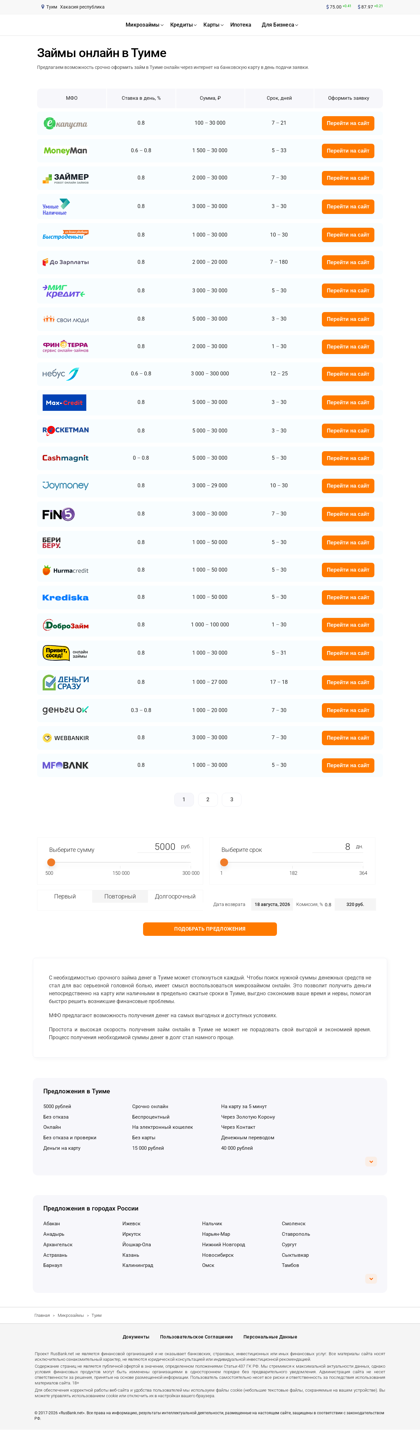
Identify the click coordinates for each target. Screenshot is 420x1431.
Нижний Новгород (223, 1245)
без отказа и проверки (69, 1138)
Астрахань (55, 1255)
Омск (208, 1265)
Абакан (51, 1224)
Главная (42, 1315)
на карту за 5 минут (244, 1106)
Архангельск (58, 1245)
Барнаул (52, 1265)
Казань (130, 1255)
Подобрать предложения (210, 929)
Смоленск (293, 1224)
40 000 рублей (237, 1148)
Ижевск (131, 1224)
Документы (136, 1337)
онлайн (52, 1127)
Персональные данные (270, 1337)
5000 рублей (57, 1106)
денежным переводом (247, 1138)
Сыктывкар (295, 1255)
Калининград (137, 1265)
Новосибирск (218, 1255)
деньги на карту (61, 1148)
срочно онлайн (150, 1106)
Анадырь (53, 1234)
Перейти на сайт (348, 123)
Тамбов (290, 1265)
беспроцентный (151, 1117)
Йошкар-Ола (136, 1245)
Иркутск (131, 1234)
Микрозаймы (71, 1315)
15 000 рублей (148, 1148)
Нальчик (212, 1224)
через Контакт (238, 1127)
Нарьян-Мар (216, 1234)
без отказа (56, 1117)
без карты (144, 1138)
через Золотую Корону (248, 1117)
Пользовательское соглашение (196, 1337)
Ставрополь (296, 1234)
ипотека (241, 25)
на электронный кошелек (162, 1127)
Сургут (289, 1245)
